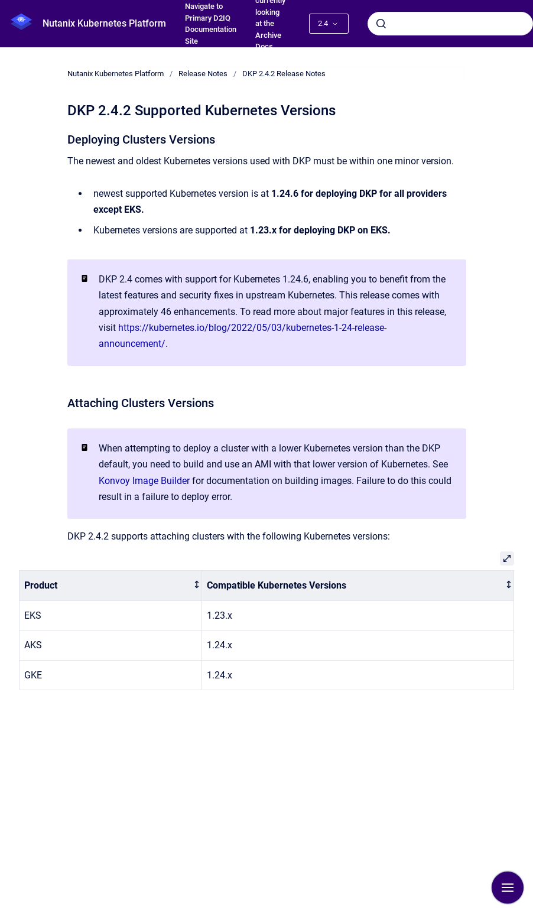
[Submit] (381, 23)
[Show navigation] (508, 888)
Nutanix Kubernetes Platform (104, 23)
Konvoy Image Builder (144, 480)
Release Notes (203, 73)
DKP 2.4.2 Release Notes (284, 73)
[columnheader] (111, 586)
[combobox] (450, 23)
